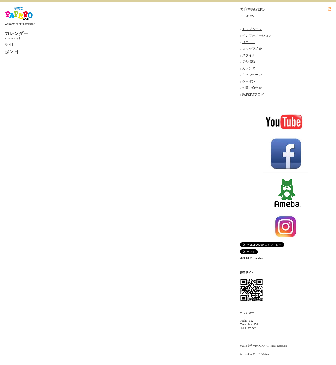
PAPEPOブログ (253, 94)
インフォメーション (257, 35)
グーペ (256, 353)
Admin (266, 353)
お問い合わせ (252, 88)
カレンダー (250, 68)
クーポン (248, 81)
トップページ (252, 29)
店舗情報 (248, 62)
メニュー (248, 42)
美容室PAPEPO (256, 345)
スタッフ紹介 (252, 48)
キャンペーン (252, 75)
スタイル (248, 55)
